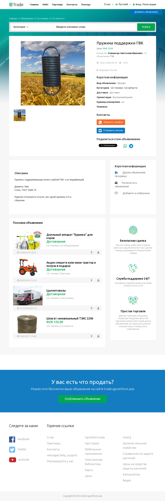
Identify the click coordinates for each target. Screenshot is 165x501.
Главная (34, 4)
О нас (50, 437)
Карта (89, 470)
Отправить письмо (111, 130)
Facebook (19, 439)
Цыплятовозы (56, 290)
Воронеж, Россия (108, 70)
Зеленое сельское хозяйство (135, 445)
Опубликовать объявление (82, 398)
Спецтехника (67, 298)
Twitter (18, 449)
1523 (125, 63)
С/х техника (42, 18)
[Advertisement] (57, 362)
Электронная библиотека (93, 462)
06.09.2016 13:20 (27, 280)
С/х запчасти (58, 18)
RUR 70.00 (108, 48)
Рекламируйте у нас (60, 461)
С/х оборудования (69, 245)
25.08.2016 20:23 (27, 252)
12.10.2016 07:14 (27, 308)
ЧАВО (45, 4)
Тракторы (65, 273)
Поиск (146, 27)
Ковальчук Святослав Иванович (125, 53)
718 (112, 56)
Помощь (86, 4)
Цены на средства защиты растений (135, 466)
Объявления (26, 18)
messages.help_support (62, 455)
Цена (88, 475)
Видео (127, 480)
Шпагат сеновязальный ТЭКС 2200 (69, 318)
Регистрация (149, 4)
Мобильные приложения (93, 451)
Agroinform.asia (95, 437)
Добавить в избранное (136, 193)
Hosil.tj (127, 437)
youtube (19, 459)
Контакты (72, 4)
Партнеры (57, 4)
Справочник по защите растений (138, 456)
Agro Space (92, 443)
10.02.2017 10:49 (27, 336)
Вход (138, 4)
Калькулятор (131, 474)
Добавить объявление (146, 12)
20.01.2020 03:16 (108, 63)
